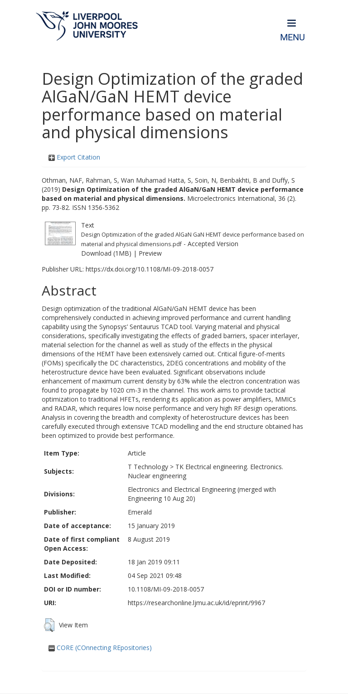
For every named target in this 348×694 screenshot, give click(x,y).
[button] (49, 625)
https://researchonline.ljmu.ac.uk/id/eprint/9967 (196, 602)
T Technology (148, 466)
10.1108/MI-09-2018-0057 (166, 589)
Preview (150, 253)
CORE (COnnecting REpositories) (100, 647)
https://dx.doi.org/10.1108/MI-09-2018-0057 (149, 269)
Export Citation (74, 157)
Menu (292, 37)
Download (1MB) (106, 253)
